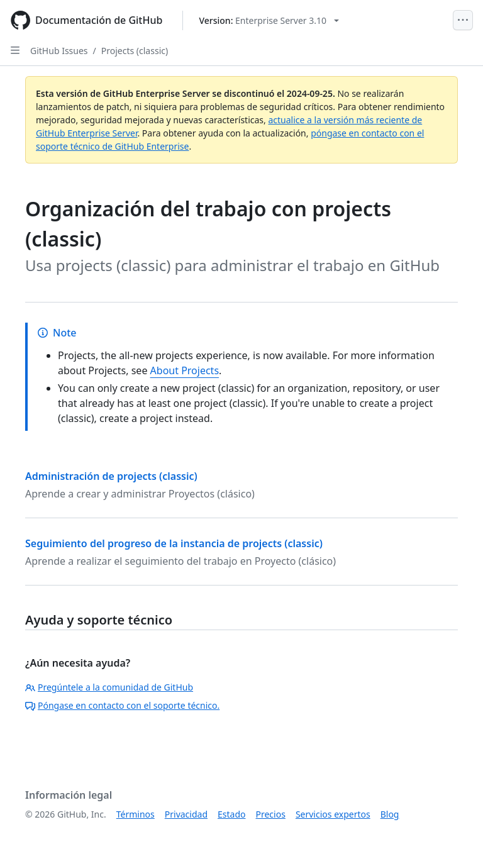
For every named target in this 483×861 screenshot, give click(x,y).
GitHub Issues (59, 51)
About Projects (184, 370)
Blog (389, 814)
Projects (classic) (134, 51)
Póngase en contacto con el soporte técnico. (122, 705)
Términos (135, 814)
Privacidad (186, 814)
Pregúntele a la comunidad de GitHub (109, 687)
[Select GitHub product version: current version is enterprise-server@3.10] (269, 20)
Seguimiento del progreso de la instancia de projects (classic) (174, 543)
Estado (231, 814)
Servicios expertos (333, 814)
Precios (271, 814)
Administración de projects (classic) (111, 476)
